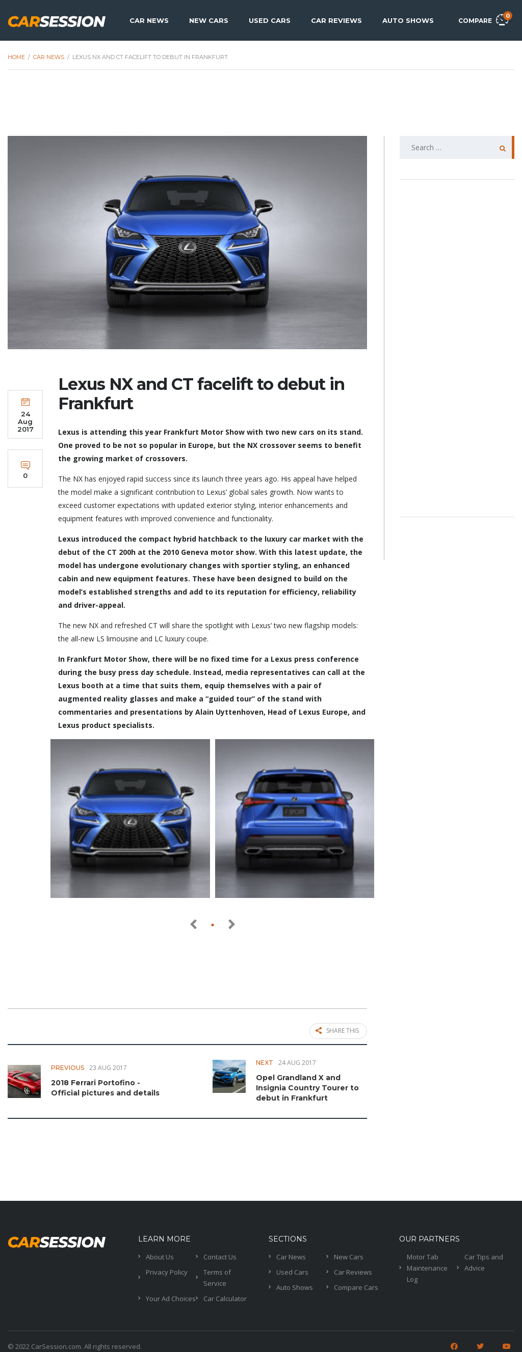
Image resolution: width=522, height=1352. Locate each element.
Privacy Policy (167, 1269)
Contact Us (220, 1254)
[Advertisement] (261, 108)
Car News (149, 20)
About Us (160, 1254)
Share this (337, 1031)
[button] (213, 925)
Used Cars (270, 20)
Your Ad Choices (171, 1296)
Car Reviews (336, 20)
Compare (483, 19)
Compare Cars (356, 1284)
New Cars (208, 20)
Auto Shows (408, 20)
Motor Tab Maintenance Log (427, 1265)
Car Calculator (225, 1296)
